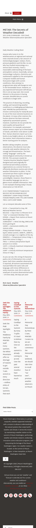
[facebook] (6, 495)
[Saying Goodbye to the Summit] (21, 296)
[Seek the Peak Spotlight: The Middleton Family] (10, 296)
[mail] (25, 495)
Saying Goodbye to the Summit (17, 305)
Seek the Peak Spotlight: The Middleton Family (7, 307)
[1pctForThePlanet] (16, 508)
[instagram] (11, 495)
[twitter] (16, 495)
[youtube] (20, 495)
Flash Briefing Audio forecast (20, 487)
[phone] (30, 495)
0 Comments (7, 318)
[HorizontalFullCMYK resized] (17, 3)
